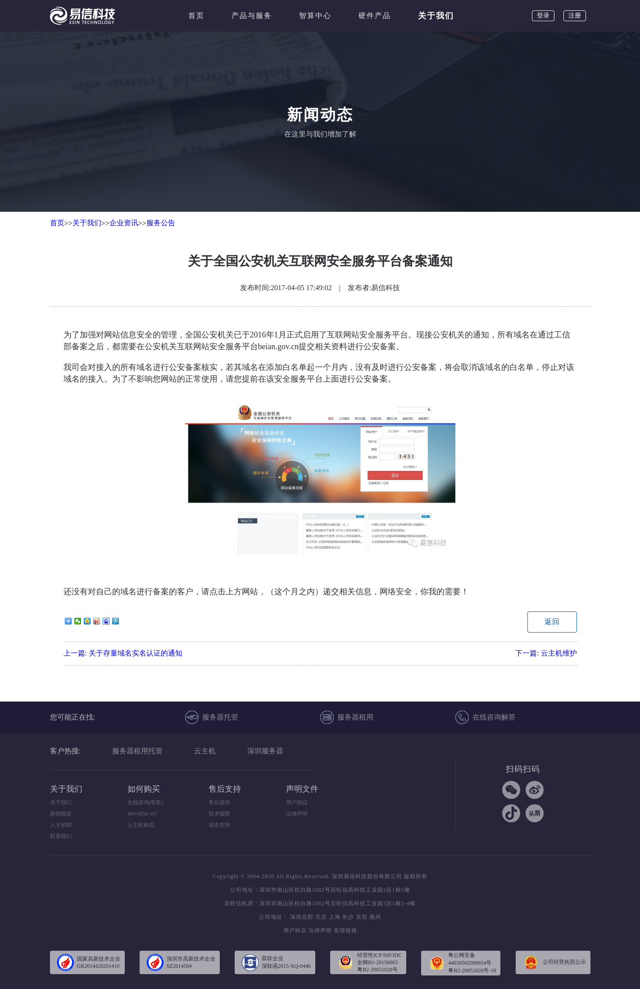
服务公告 (160, 223)
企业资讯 (123, 223)
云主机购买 (140, 825)
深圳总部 (301, 917)
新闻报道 (61, 814)
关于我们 (436, 15)
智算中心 (315, 15)
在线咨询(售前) (145, 802)
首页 (196, 15)
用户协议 (297, 802)
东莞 (362, 917)
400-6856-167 (142, 814)
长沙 (348, 917)
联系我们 (61, 836)
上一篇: (123, 653)
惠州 (375, 917)
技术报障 (219, 814)
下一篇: (545, 653)
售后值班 (219, 802)
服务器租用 (346, 717)
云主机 (205, 751)
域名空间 (219, 825)
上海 (334, 917)
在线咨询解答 (485, 717)
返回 (552, 621)
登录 (543, 15)
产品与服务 (251, 15)
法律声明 (297, 814)
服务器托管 (211, 717)
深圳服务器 (265, 751)
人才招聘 (61, 825)
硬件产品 (375, 15)
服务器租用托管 (137, 751)
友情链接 (345, 930)
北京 (321, 917)
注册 (574, 15)
